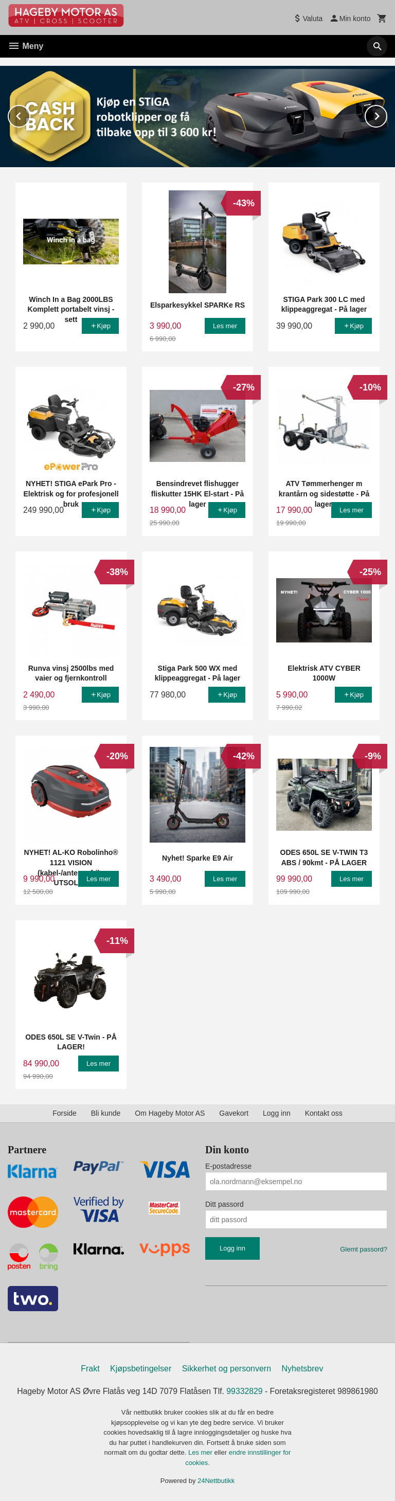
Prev (29, 114)
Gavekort (233, 1113)
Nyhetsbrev (303, 1368)
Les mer (201, 1452)
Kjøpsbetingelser (140, 1368)
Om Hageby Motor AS (170, 1113)
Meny (25, 46)
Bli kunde (106, 1113)
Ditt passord (224, 1204)
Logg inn (277, 1113)
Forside (64, 1113)
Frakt (90, 1368)
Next (386, 114)
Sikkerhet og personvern (226, 1368)
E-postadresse (228, 1166)
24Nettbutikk (216, 1481)
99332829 (245, 1390)
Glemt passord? (363, 1249)
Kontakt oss (324, 1113)
